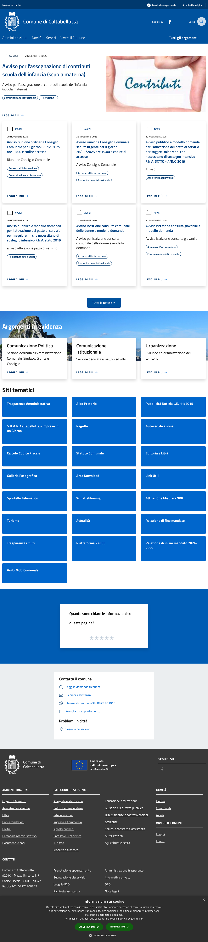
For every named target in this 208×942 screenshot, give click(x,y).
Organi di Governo (14, 801)
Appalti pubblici (63, 829)
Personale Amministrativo (19, 836)
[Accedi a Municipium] (193, 5)
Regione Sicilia (11, 5)
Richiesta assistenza (66, 891)
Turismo (58, 843)
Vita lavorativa (63, 815)
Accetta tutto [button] (89, 926)
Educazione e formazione (121, 801)
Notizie (160, 801)
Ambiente (111, 821)
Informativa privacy (117, 877)
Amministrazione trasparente (124, 870)
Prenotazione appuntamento (72, 870)
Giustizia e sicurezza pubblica (124, 807)
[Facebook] (167, 21)
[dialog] (104, 919)
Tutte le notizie (104, 302)
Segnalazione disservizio (69, 877)
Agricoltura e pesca (117, 842)
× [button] (203, 899)
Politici (6, 829)
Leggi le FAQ (61, 884)
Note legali (112, 891)
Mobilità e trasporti (66, 850)
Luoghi (160, 834)
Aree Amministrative (16, 808)
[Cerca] (201, 21)
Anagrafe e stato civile (68, 801)
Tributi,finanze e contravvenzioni (126, 814)
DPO (108, 884)
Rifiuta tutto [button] (119, 926)
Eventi (160, 841)
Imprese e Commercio (67, 822)
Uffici (5, 815)
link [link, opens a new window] (141, 918)
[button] (104, 935)
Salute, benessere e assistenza (125, 828)
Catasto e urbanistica (67, 836)
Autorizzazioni (114, 835)
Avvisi (13, 56)
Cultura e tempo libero (68, 808)
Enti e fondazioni (13, 822)
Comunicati (163, 808)
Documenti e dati (13, 843)
